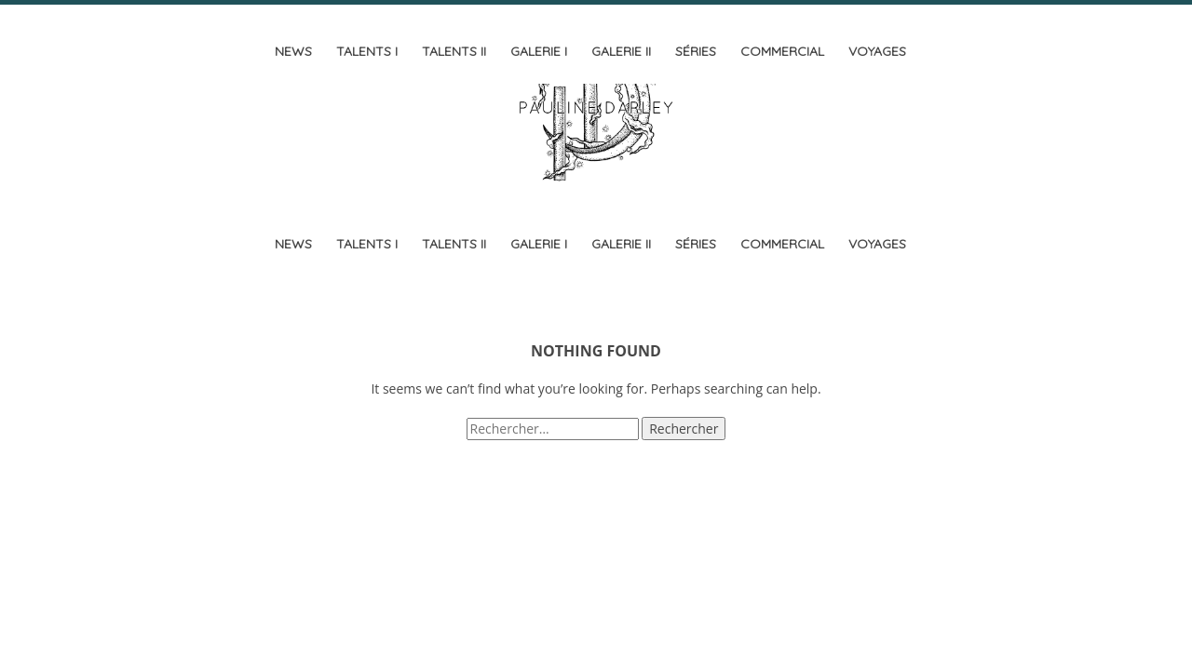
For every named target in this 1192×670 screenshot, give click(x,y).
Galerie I (538, 51)
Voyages (877, 51)
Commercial (782, 51)
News (293, 51)
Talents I (367, 51)
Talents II (454, 51)
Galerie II (621, 51)
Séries (695, 51)
